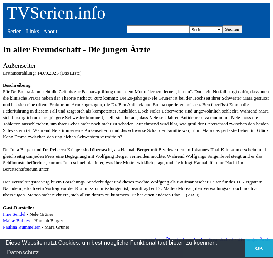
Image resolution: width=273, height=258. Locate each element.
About (50, 31)
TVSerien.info (56, 12)
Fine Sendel (14, 214)
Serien (14, 31)
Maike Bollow (16, 220)
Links (32, 31)
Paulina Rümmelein (22, 227)
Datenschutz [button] (23, 252)
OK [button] (259, 248)
